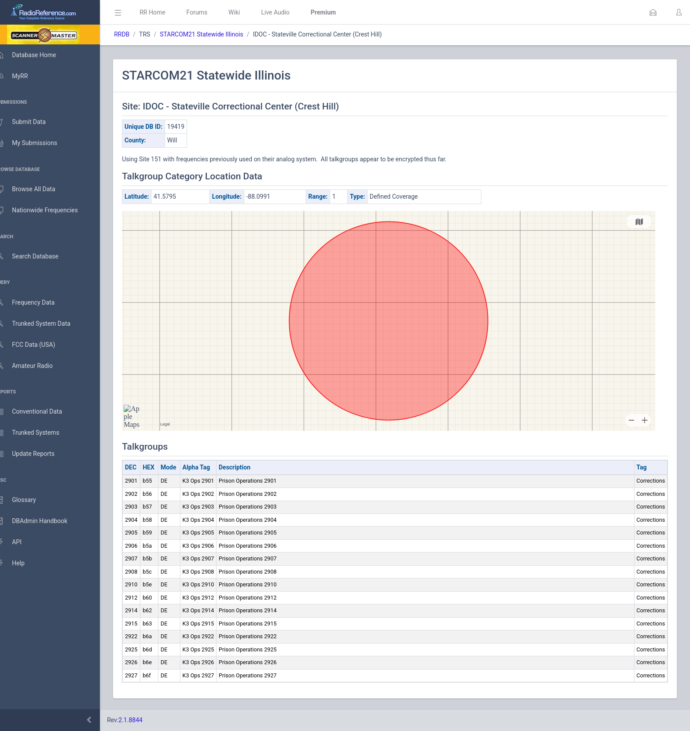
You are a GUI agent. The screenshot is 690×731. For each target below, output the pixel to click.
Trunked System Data (41, 323)
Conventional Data (37, 412)
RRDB (134, 34)
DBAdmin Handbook (40, 521)
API (17, 542)
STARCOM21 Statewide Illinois (214, 34)
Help (18, 563)
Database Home (34, 55)
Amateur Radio (33, 366)
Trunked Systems (36, 433)
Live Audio (288, 12)
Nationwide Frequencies (45, 211)
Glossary (24, 500)
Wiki (247, 12)
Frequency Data (33, 302)
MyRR (20, 76)
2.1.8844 (143, 720)
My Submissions (35, 143)
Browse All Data (34, 189)
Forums (209, 12)
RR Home (165, 12)
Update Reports (33, 454)
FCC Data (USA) (34, 345)
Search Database (35, 256)
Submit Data (29, 122)
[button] (653, 12)
